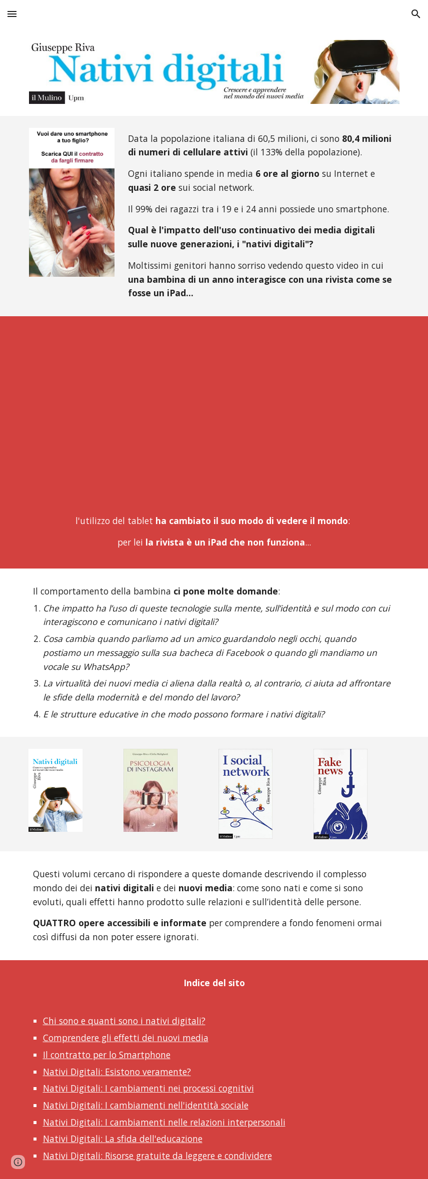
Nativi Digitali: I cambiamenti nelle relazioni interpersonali (164, 1122)
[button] (12, 13)
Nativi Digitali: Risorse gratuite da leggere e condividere (157, 1156)
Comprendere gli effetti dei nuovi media (125, 1038)
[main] (262, 216)
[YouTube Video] (214, 418)
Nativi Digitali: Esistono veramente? (117, 1072)
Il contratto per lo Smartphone (106, 1055)
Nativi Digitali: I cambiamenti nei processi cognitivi (148, 1088)
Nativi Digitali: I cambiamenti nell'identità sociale (145, 1105)
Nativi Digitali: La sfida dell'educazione (122, 1139)
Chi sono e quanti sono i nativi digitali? (124, 1021)
